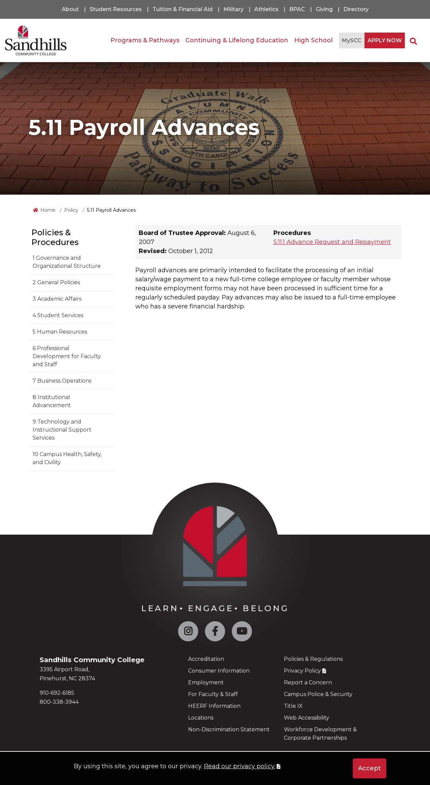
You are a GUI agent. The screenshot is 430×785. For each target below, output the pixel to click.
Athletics (266, 9)
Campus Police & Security (318, 694)
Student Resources (116, 9)
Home (47, 210)
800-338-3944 (59, 702)
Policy (71, 210)
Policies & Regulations (313, 659)
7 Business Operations (62, 381)
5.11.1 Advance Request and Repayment (332, 242)
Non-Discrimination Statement (229, 729)
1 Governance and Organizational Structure (67, 262)
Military (233, 9)
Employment (206, 682)
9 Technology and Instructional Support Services (62, 430)
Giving (324, 9)
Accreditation (206, 659)
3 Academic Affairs (57, 299)
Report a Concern (308, 682)
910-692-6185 (57, 693)
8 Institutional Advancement (52, 401)
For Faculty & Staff (213, 694)
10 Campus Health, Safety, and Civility (67, 458)
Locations (200, 718)
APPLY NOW (385, 40)
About (70, 9)
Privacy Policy (302, 671)
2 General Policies (56, 282)
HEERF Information (214, 706)
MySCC (351, 40)
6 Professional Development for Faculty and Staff (67, 356)
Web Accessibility (306, 718)
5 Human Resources (60, 332)
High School (313, 40)
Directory (356, 9)
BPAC (297, 9)
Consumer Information (219, 671)
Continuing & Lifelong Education (236, 40)
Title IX (293, 706)
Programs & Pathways (145, 40)
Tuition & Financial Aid (183, 9)
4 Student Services (58, 315)
